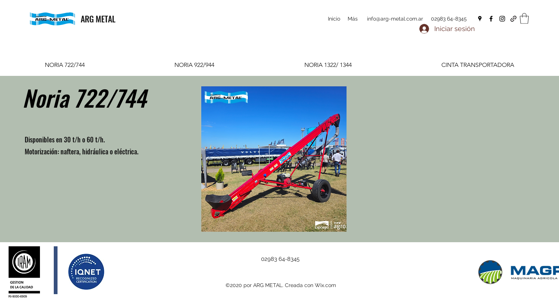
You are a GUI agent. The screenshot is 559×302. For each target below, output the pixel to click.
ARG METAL (98, 19)
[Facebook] (491, 18)
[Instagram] (502, 18)
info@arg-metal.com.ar (395, 19)
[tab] (65, 65)
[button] (524, 18)
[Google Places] (480, 18)
